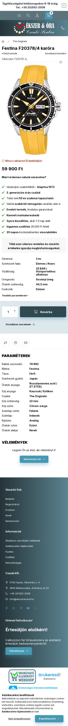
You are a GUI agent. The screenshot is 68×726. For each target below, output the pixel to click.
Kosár (8, 515)
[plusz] (14, 309)
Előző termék (10, 53)
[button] (34, 109)
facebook (6, 608)
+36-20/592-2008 (62, 28)
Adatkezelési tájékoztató (19, 546)
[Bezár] (64, 5)
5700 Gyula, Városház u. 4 (25, 582)
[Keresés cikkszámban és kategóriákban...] (28, 15)
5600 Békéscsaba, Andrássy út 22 (29, 588)
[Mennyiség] (8, 312)
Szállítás (10, 557)
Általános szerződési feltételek (22, 540)
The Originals (20, 41)
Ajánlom (25, 342)
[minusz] (14, 314)
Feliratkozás (16, 650)
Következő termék (55, 53)
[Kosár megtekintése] (48, 15)
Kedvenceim (12, 521)
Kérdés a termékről (15, 342)
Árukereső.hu (49, 679)
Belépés (10, 498)
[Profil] (37, 15)
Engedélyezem (47, 718)
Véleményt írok (32, 459)
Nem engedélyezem (19, 718)
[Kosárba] (43, 311)
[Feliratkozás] (20, 324)
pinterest (21, 608)
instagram (13, 608)
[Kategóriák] (19, 15)
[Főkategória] (3, 41)
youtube (28, 608)
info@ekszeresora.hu (22, 599)
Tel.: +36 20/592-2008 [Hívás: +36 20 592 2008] (30, 7)
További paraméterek (14, 295)
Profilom (10, 509)
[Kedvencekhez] (60, 62)
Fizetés (9, 551)
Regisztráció (12, 504)
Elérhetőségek (13, 562)
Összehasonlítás (5, 342)
